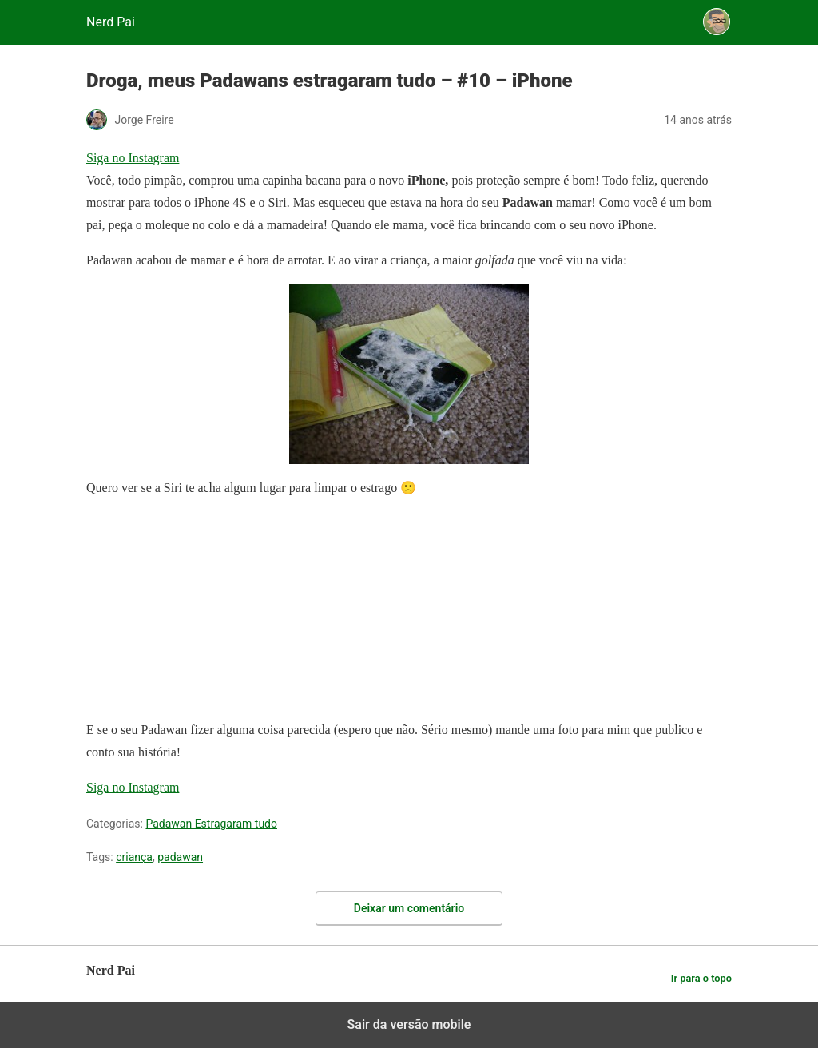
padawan (180, 857)
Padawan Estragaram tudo (211, 823)
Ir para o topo (701, 978)
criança (134, 857)
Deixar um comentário (409, 908)
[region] (206, 612)
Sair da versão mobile (409, 1024)
